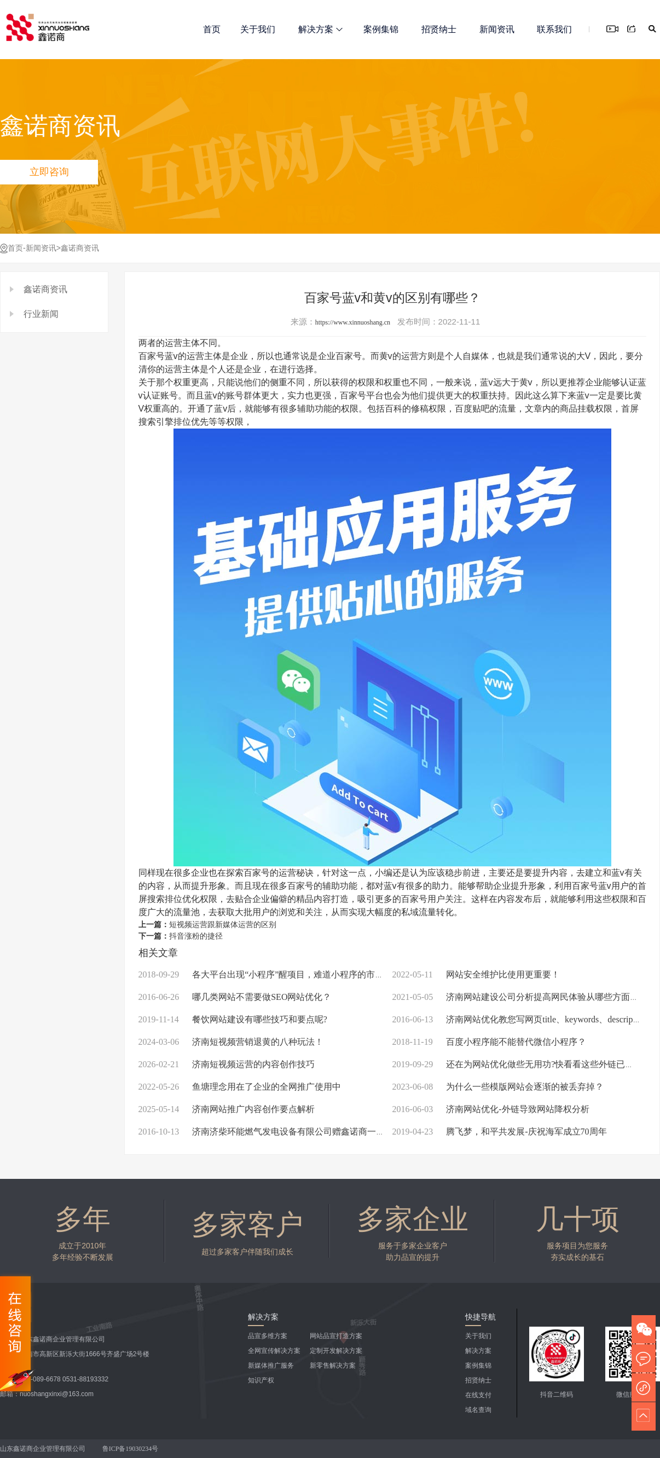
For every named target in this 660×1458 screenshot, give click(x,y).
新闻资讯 (496, 29)
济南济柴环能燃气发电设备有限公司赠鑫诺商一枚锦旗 (270, 1131)
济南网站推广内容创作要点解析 (226, 1109)
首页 (212, 29)
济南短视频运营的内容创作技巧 (226, 1064)
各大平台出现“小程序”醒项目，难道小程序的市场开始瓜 (274, 974)
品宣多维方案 (267, 1336)
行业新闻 (41, 314)
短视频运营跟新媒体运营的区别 (222, 925)
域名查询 (478, 1410)
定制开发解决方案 (336, 1351)
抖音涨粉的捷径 (196, 936)
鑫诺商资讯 (80, 248)
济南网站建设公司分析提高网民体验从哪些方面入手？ (524, 997)
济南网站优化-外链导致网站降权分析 (490, 1109)
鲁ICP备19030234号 (131, 1449)
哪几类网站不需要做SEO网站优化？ (235, 997)
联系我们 (554, 29)
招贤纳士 (438, 29)
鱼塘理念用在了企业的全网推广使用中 (239, 1086)
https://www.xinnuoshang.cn (352, 322)
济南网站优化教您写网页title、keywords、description (519, 1019)
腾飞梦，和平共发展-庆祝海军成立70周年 (499, 1131)
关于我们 (257, 29)
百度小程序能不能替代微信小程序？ (489, 1041)
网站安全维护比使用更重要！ (476, 974)
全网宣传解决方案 (274, 1351)
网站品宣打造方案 (336, 1336)
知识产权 (261, 1380)
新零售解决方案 (333, 1365)
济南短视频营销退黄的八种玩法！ (231, 1041)
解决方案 (320, 29)
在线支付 (478, 1395)
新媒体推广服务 (271, 1365)
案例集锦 (380, 29)
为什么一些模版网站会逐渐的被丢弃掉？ (498, 1086)
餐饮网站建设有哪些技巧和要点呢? (232, 1019)
